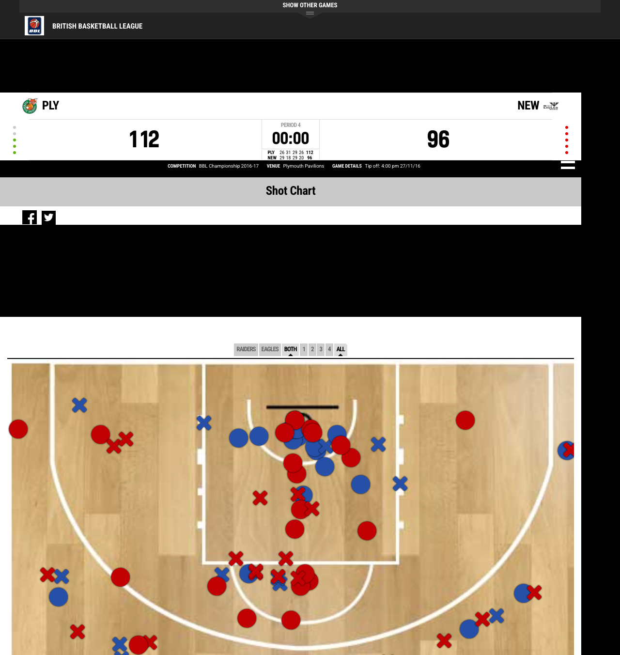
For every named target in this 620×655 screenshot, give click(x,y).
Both (290, 349)
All (341, 349)
